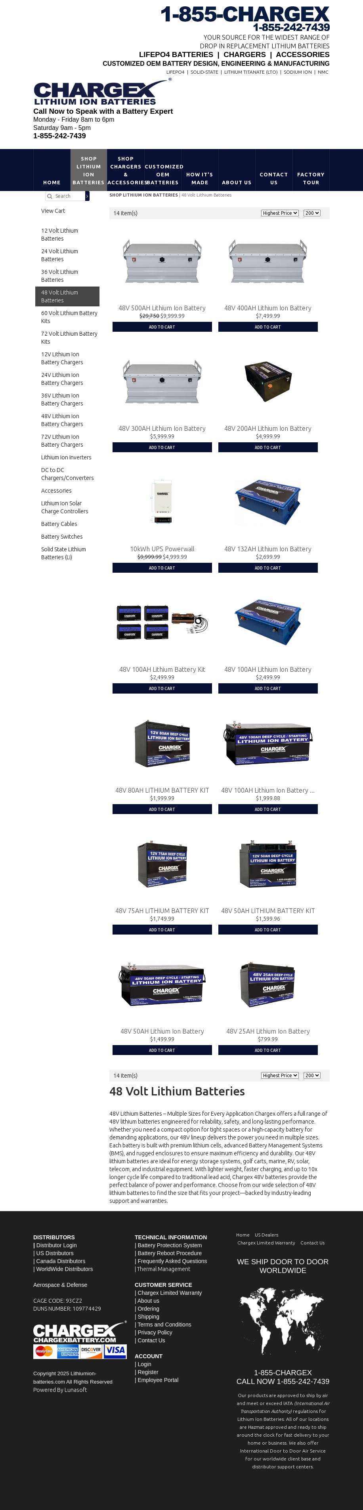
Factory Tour (311, 178)
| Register (147, 1372)
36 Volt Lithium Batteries (59, 276)
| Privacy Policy (153, 1332)
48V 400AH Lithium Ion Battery (267, 308)
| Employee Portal (156, 1379)
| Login (143, 1364)
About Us (237, 182)
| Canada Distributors (59, 1261)
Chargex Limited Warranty (266, 1242)
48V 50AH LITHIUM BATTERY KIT (268, 910)
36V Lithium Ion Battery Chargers (62, 399)
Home (52, 182)
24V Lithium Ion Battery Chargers (62, 379)
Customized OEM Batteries (163, 174)
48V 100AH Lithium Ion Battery (267, 669)
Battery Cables (59, 524)
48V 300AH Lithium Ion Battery (162, 428)
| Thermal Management (162, 1268)
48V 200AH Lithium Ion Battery (267, 428)
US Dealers (266, 1234)
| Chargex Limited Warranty (168, 1292)
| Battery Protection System (168, 1245)
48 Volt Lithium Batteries (206, 195)
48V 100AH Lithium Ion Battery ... (268, 789)
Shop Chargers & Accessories (125, 170)
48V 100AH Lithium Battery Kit (162, 669)
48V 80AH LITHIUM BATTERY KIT (162, 789)
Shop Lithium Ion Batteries (89, 170)
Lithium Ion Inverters (66, 457)
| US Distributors (53, 1253)
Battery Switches (62, 536)
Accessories (56, 490)
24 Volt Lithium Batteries (59, 255)
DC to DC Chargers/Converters (67, 474)
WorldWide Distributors (64, 1268)
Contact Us (274, 178)
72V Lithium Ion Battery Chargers (62, 441)
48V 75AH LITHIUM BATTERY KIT (162, 910)
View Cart (53, 211)
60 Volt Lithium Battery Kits (69, 317)
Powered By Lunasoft (60, 1389)
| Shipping (147, 1316)
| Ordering (147, 1308)
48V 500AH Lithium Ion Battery (162, 308)
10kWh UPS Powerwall (162, 548)
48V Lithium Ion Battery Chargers (62, 420)
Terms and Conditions (164, 1324)
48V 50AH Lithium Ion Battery (162, 1030)
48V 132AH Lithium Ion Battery (267, 548)
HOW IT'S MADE (199, 178)
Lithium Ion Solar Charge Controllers (64, 507)
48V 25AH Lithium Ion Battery (268, 1030)
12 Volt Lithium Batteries (59, 234)
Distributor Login (56, 1245)
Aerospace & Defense (60, 1284)
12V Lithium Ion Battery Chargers (62, 358)
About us (148, 1300)
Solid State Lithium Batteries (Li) (63, 553)
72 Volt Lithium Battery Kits (69, 338)
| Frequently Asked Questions (171, 1261)
